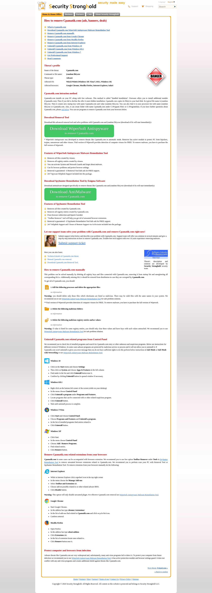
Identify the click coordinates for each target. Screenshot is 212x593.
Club (89, 14)
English (171, 2)
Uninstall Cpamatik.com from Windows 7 (64, 52)
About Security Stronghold (107, 14)
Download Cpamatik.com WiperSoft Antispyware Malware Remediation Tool (78, 30)
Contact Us (114, 579)
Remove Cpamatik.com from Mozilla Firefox (65, 40)
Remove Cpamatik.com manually (60, 33)
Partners (80, 14)
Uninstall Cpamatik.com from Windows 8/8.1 (65, 49)
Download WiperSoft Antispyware (79, 131)
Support (95, 579)
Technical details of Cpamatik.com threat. (63, 256)
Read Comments (54, 58)
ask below (65, 109)
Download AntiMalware (70, 194)
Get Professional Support (57, 55)
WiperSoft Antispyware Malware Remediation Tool (81, 299)
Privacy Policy (125, 579)
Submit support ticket (72, 243)
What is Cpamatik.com (56, 27)
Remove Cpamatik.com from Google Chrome (65, 36)
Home (75, 579)
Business (69, 14)
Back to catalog (161, 572)
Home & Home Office (51, 14)
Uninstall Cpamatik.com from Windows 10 (64, 46)
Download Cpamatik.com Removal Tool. (62, 262)
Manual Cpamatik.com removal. (59, 259)
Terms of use (104, 579)
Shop (89, 579)
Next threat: (158, 568)
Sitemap (135, 579)
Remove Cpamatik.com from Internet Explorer (66, 43)
